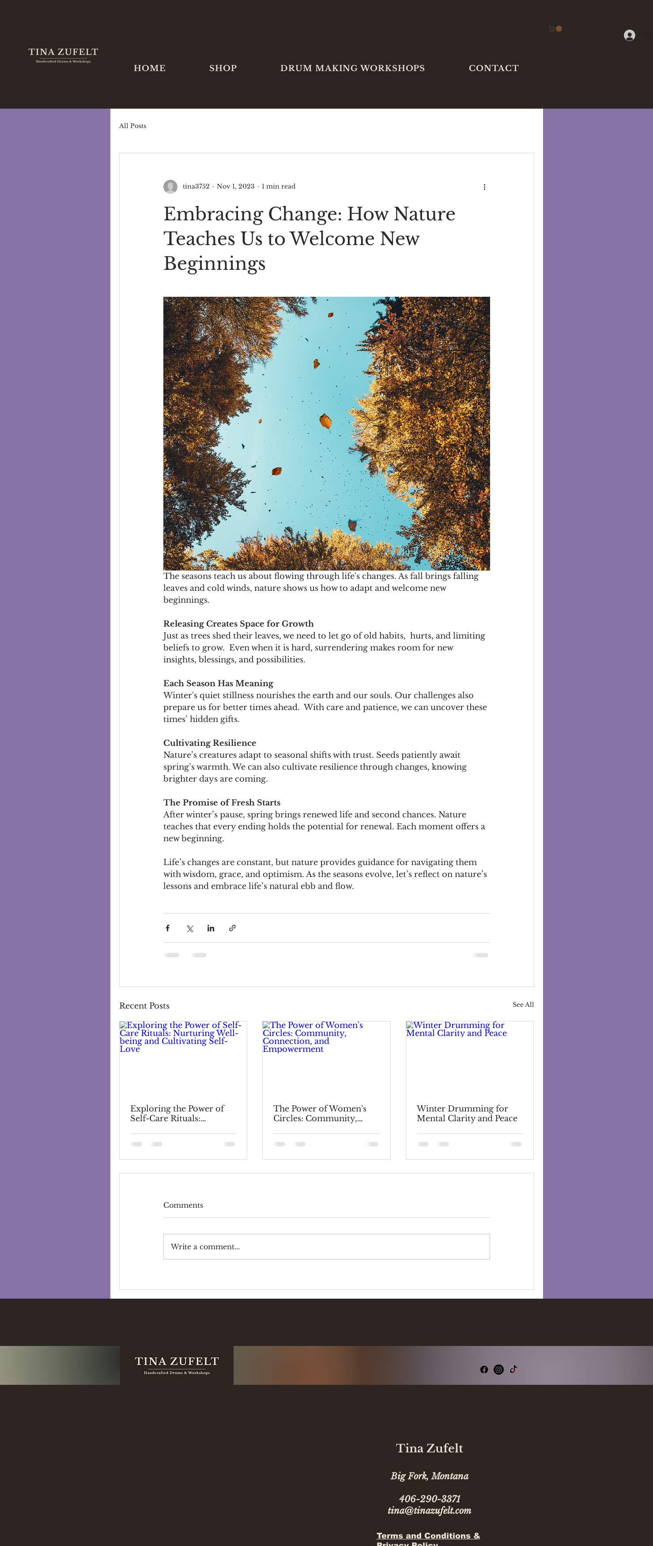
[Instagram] (499, 1370)
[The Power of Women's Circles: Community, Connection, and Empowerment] (326, 1057)
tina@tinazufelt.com (429, 1510)
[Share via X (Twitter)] (189, 928)
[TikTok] (513, 1370)
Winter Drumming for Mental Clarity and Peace (467, 1113)
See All (523, 1005)
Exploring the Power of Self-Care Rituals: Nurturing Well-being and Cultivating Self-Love (182, 1113)
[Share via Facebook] (167, 928)
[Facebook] (484, 1370)
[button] (223, 68)
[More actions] (484, 186)
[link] (555, 29)
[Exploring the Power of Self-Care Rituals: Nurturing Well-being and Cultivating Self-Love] (183, 1057)
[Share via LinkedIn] (211, 928)
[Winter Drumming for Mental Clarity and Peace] (470, 1057)
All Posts (132, 126)
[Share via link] (232, 928)
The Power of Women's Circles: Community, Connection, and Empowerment (319, 1113)
